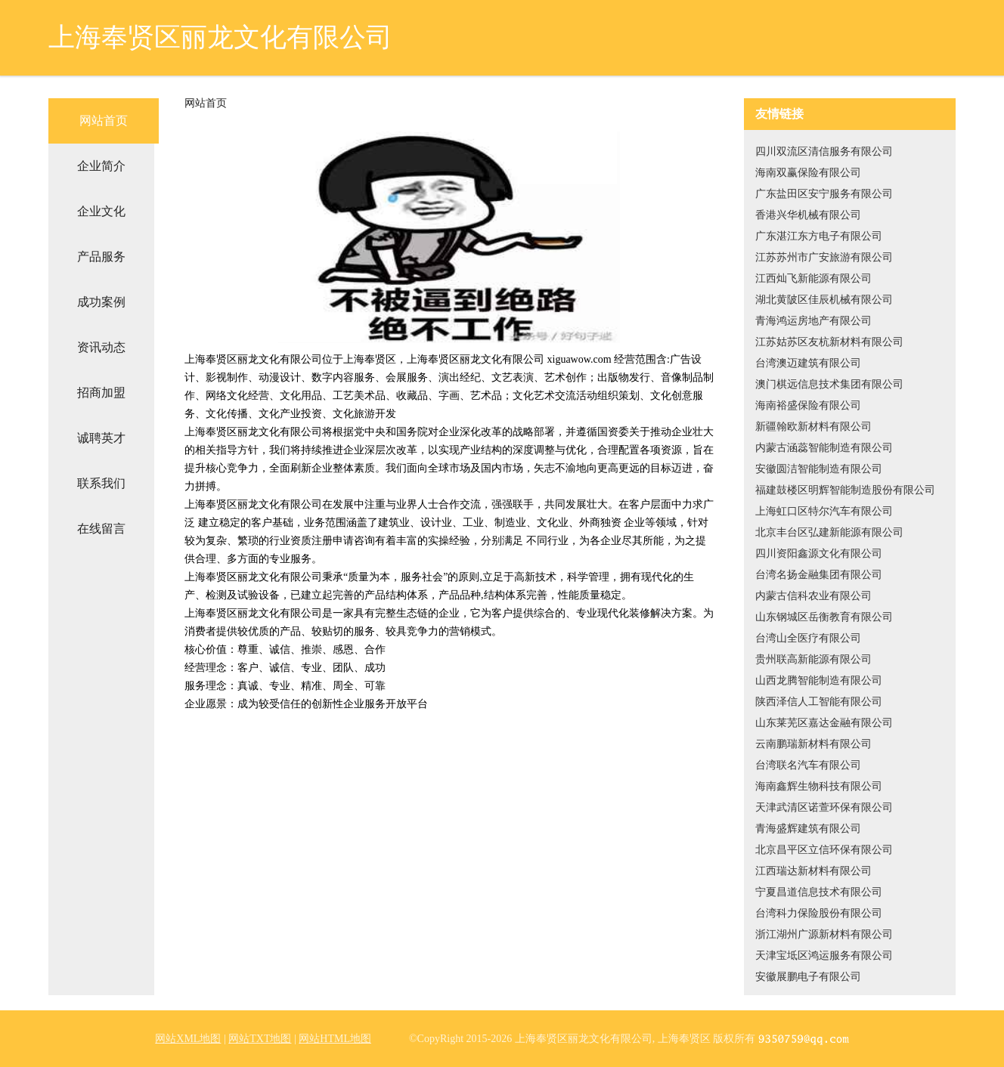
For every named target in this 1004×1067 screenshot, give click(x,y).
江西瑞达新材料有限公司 (813, 871)
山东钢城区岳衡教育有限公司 (824, 617)
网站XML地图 (188, 1038)
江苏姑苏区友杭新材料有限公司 (829, 342)
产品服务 (101, 256)
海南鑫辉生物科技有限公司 (818, 786)
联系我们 (101, 483)
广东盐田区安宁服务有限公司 (824, 193)
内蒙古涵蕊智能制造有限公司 (824, 447)
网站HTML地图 (335, 1038)
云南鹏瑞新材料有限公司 (813, 744)
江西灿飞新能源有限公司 (813, 278)
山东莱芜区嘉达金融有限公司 (824, 722)
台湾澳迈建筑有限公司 (808, 363)
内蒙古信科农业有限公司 (813, 596)
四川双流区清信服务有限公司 (824, 151)
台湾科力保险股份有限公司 (818, 913)
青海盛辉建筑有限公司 (808, 828)
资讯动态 (101, 347)
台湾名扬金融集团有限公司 (818, 574)
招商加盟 (101, 392)
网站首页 (103, 120)
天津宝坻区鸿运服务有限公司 (824, 955)
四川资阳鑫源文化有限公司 (818, 553)
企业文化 (101, 211)
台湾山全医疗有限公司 (808, 638)
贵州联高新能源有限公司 (813, 659)
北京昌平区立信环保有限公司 (824, 849)
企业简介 (101, 165)
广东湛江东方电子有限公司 (818, 236)
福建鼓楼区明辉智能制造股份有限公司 (845, 490)
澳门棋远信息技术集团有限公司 (829, 384)
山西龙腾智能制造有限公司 (818, 680)
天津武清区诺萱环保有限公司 (824, 807)
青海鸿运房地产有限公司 (813, 320)
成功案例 (101, 301)
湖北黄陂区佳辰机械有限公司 (824, 299)
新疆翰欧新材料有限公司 (813, 426)
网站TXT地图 (259, 1038)
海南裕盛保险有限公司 (808, 405)
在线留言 (101, 528)
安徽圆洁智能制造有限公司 (818, 469)
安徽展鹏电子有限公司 (808, 976)
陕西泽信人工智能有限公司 (818, 701)
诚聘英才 (101, 437)
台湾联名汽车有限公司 (808, 765)
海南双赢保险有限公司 (808, 172)
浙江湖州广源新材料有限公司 (824, 934)
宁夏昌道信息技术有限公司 (818, 892)
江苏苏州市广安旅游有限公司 (824, 257)
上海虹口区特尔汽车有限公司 (824, 511)
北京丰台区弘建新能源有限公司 (829, 532)
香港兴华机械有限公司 (808, 215)
